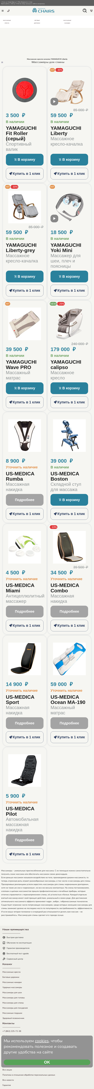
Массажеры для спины (13, 1002)
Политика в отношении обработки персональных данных (28, 1075)
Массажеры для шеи (12, 992)
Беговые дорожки (10, 977)
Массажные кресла (11, 972)
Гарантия (6, 1085)
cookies (42, 1041)
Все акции (7, 1069)
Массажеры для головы (13, 997)
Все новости (8, 1080)
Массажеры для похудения (15, 1008)
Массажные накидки (12, 982)
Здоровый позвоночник (13, 1018)
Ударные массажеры (12, 987)
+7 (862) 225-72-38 (11, 1031)
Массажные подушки (12, 1013)
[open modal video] (54, 103)
